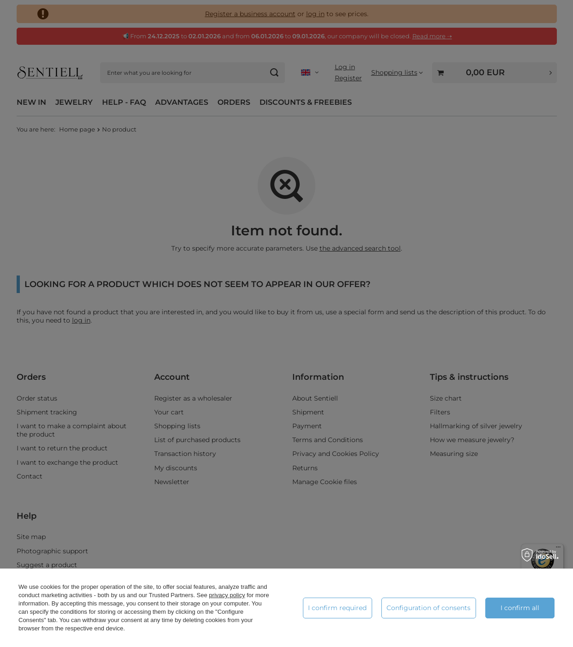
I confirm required (337, 608)
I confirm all (520, 608)
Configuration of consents (428, 608)
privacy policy (227, 595)
